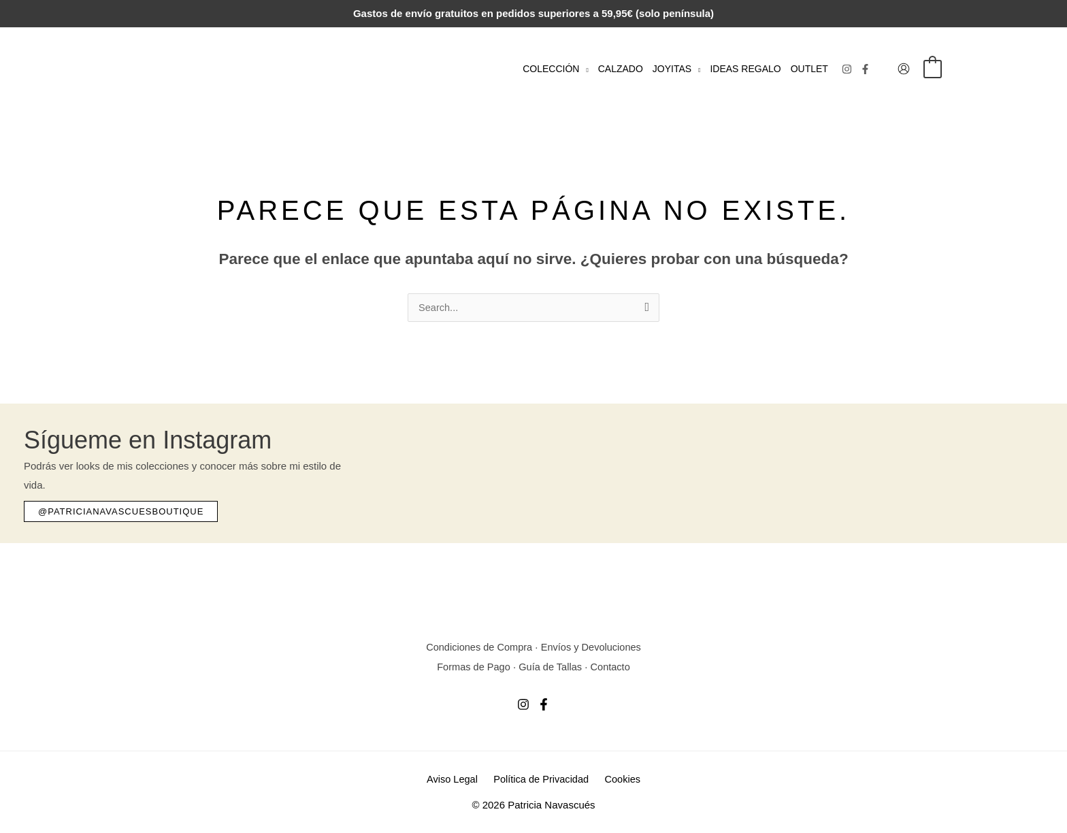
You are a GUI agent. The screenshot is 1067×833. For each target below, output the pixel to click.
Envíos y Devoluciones (592, 647)
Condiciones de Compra (477, 647)
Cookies (619, 779)
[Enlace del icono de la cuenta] (904, 69)
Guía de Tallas (551, 666)
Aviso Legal (455, 779)
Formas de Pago (472, 666)
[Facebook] (865, 69)
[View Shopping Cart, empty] (932, 68)
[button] (583, 68)
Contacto (612, 666)
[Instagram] (847, 69)
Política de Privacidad (541, 779)
